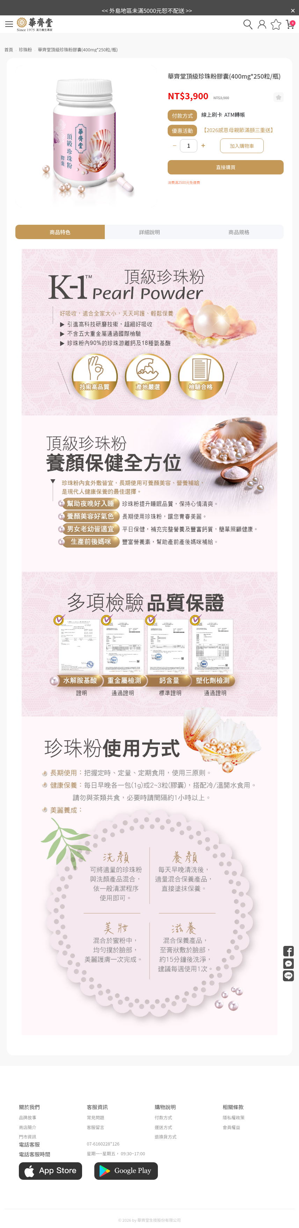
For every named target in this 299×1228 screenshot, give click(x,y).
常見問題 (95, 1117)
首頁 (9, 49)
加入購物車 (242, 145)
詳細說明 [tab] (149, 232)
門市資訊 (27, 1136)
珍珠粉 (25, 49)
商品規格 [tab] (238, 232)
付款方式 (163, 1117)
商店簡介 (27, 1127)
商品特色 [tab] (60, 232)
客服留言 (95, 1127)
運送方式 (163, 1127)
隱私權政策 (234, 1117)
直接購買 (225, 167)
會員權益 (231, 1127)
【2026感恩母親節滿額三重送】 (238, 129)
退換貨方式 (166, 1136)
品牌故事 (27, 1117)
